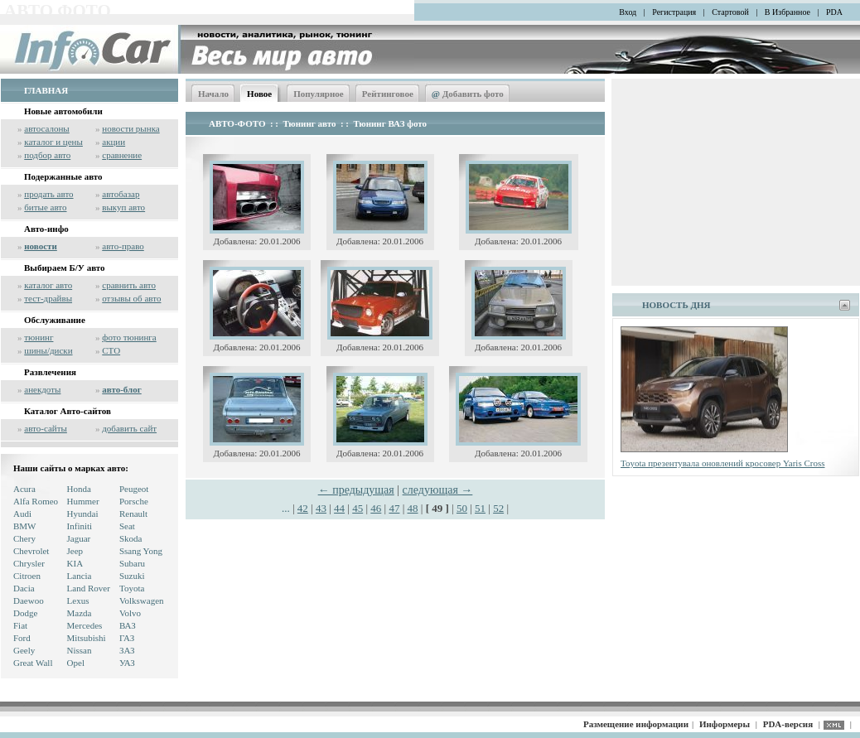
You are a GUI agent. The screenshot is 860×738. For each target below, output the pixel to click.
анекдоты (42, 389)
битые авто (45, 207)
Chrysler (29, 563)
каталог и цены (53, 142)
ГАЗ (126, 638)
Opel (76, 663)
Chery (24, 538)
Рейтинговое (387, 94)
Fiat (20, 625)
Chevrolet (31, 551)
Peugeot (133, 489)
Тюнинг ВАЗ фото (390, 123)
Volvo (130, 613)
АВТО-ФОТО (237, 123)
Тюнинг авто (309, 123)
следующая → (438, 490)
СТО (111, 350)
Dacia (24, 588)
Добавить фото (468, 94)
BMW (24, 526)
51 (480, 508)
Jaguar (79, 538)
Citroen (27, 576)
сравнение (122, 155)
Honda (79, 489)
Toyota (131, 588)
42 (302, 508)
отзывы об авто (131, 298)
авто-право (123, 246)
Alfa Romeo (35, 501)
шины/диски (48, 350)
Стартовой (730, 12)
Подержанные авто (63, 176)
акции (113, 142)
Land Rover (88, 588)
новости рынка (130, 128)
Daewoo (28, 600)
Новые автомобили (63, 111)
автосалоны (47, 128)
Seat (127, 526)
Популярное (318, 94)
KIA (75, 563)
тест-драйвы (48, 298)
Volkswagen (141, 600)
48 (413, 508)
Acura (24, 489)
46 (375, 508)
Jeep (75, 551)
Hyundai (83, 514)
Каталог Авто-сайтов (67, 411)
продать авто (48, 194)
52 (498, 508)
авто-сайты (45, 428)
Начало (213, 94)
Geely (24, 650)
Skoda (131, 538)
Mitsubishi (86, 638)
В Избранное (787, 12)
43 (321, 508)
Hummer (83, 501)
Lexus (78, 600)
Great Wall (32, 663)
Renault (133, 514)
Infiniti (80, 526)
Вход (627, 12)
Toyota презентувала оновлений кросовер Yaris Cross (723, 463)
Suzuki (132, 576)
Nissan (79, 650)
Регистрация (674, 12)
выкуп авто (123, 207)
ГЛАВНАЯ (46, 90)
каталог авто (48, 285)
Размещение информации (635, 724)
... (287, 508)
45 (357, 508)
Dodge (25, 613)
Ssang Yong (140, 551)
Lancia (79, 576)
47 (394, 508)
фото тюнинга (129, 337)
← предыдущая (356, 490)
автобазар (120, 194)
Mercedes (85, 625)
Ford (22, 638)
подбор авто (47, 155)
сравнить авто (129, 285)
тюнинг (38, 337)
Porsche (133, 501)
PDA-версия (788, 724)
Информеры (724, 724)
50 (462, 508)
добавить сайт (129, 428)
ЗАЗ (127, 650)
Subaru (132, 563)
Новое (259, 94)
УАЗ (127, 663)
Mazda (79, 613)
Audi (22, 514)
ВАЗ (127, 625)
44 (339, 508)
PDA (834, 12)
